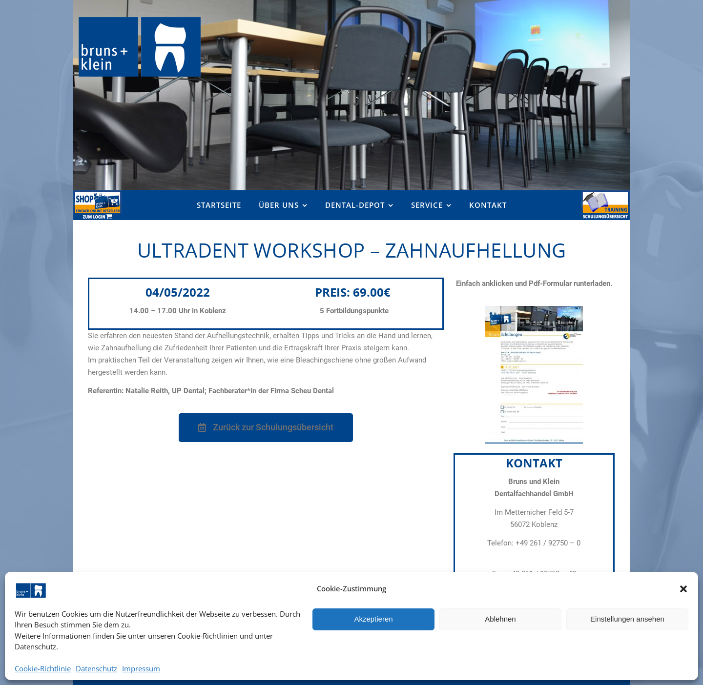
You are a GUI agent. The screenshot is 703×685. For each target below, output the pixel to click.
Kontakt (488, 205)
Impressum (141, 669)
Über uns (279, 205)
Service (427, 205)
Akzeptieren (373, 619)
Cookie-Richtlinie (43, 669)
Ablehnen (500, 619)
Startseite (219, 205)
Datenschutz (96, 669)
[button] (683, 589)
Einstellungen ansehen (627, 619)
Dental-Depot (355, 205)
